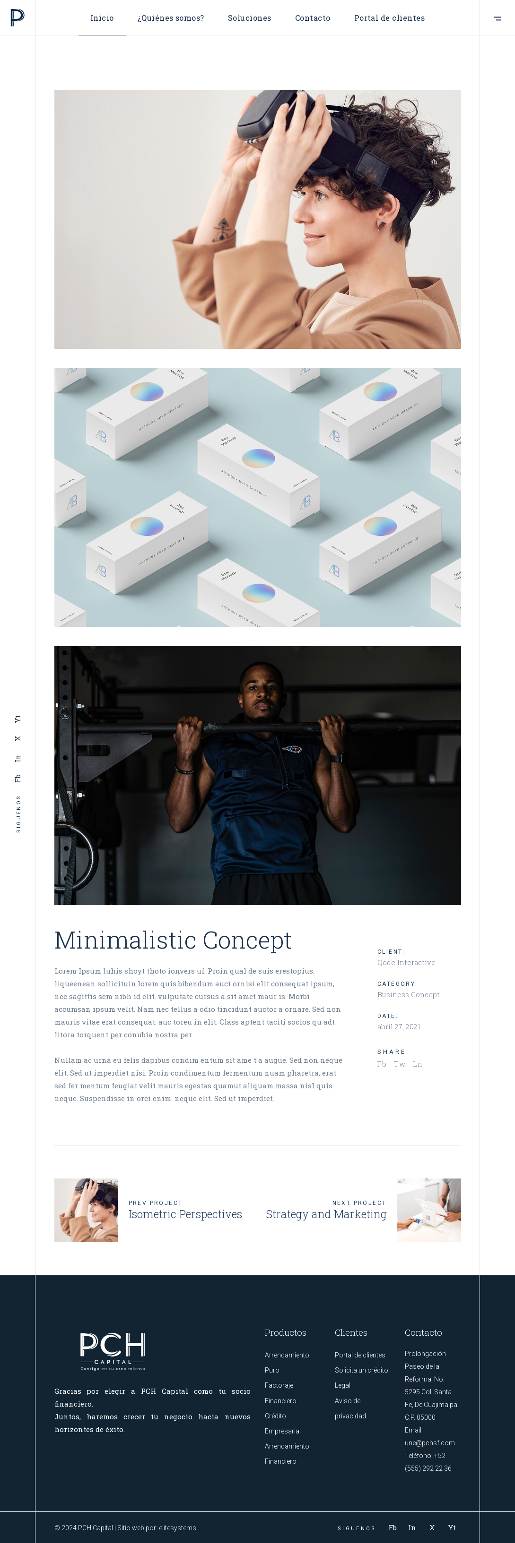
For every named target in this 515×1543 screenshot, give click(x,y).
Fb (17, 779)
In (17, 759)
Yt (17, 719)
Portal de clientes (360, 1355)
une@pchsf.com (430, 1443)
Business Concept (408, 994)
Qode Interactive (406, 962)
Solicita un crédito (361, 1370)
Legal (342, 1385)
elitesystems (177, 1528)
